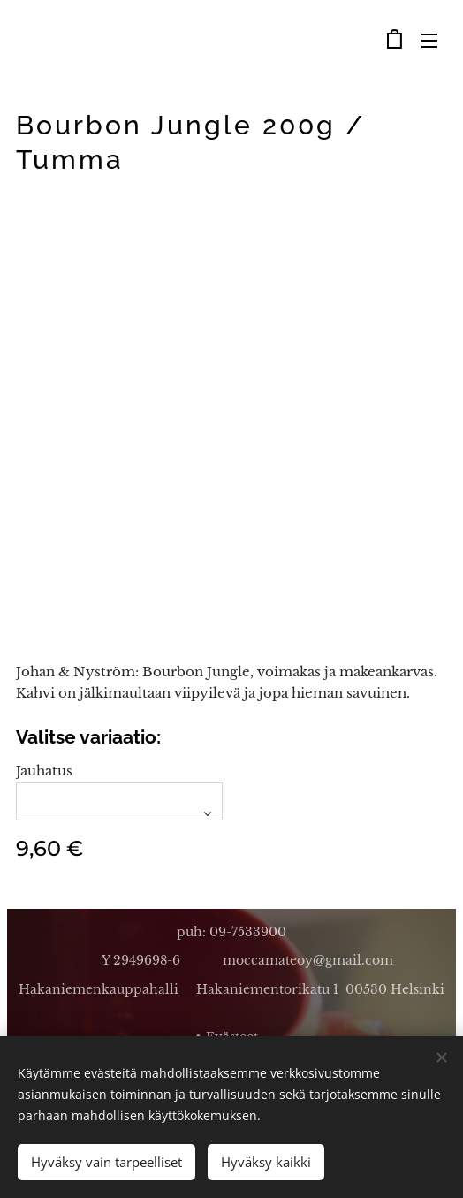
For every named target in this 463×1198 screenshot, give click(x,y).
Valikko (429, 41)
